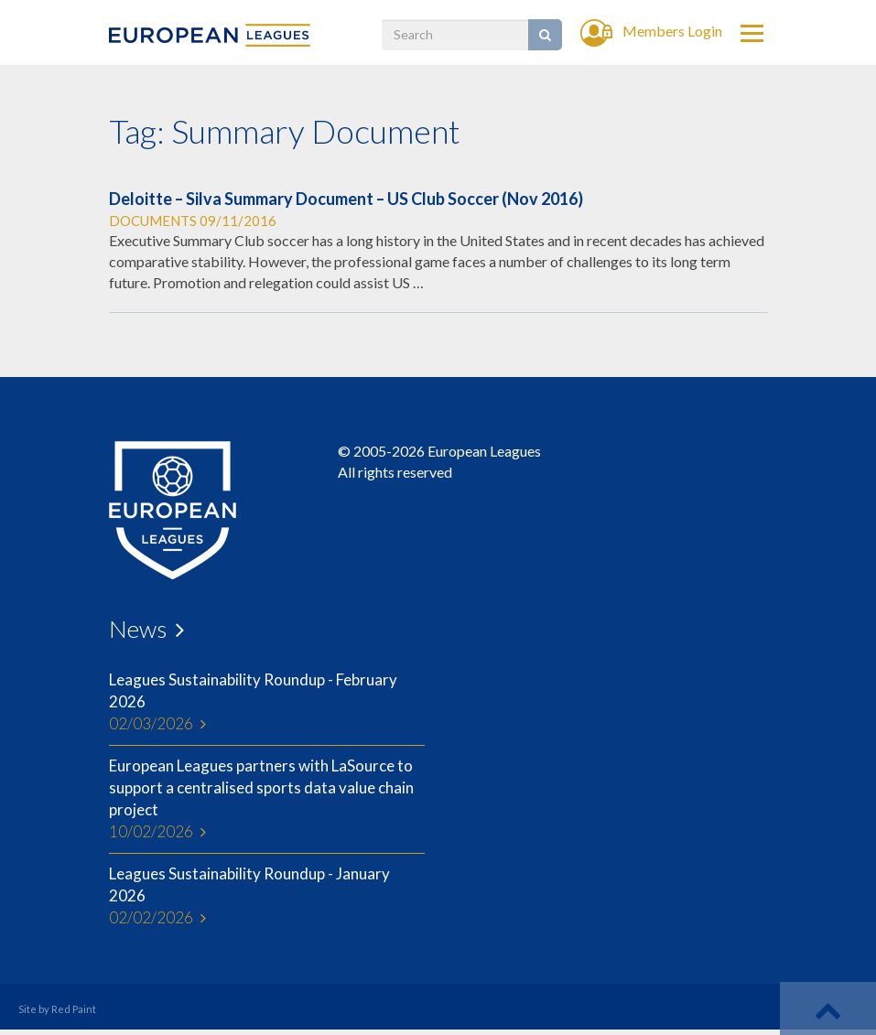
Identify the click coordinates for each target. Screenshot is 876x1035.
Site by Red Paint (57, 1009)
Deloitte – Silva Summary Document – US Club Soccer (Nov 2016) (346, 199)
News (138, 628)
